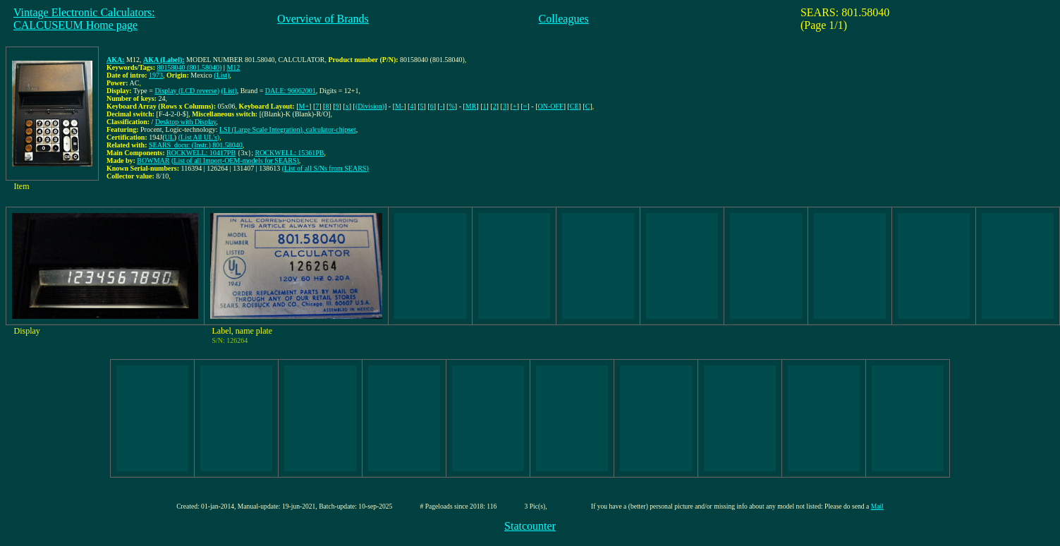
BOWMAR (153, 160)
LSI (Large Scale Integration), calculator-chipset (287, 129)
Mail (877, 506)
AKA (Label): (164, 59)
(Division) (369, 106)
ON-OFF (550, 106)
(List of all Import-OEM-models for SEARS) (235, 160)
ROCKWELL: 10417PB (201, 153)
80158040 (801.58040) (189, 67)
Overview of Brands (323, 19)
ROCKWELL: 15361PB (289, 153)
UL (169, 137)
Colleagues (564, 19)
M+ (304, 106)
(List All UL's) (198, 137)
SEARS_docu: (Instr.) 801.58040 (196, 145)
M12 (233, 67)
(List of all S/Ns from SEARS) (325, 168)
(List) (221, 75)
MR (471, 106)
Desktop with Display (186, 122)
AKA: (115, 59)
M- (399, 106)
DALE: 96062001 (290, 91)
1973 (156, 75)
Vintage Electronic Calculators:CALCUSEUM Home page (84, 18)
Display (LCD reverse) (186, 91)
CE (574, 106)
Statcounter (530, 526)
